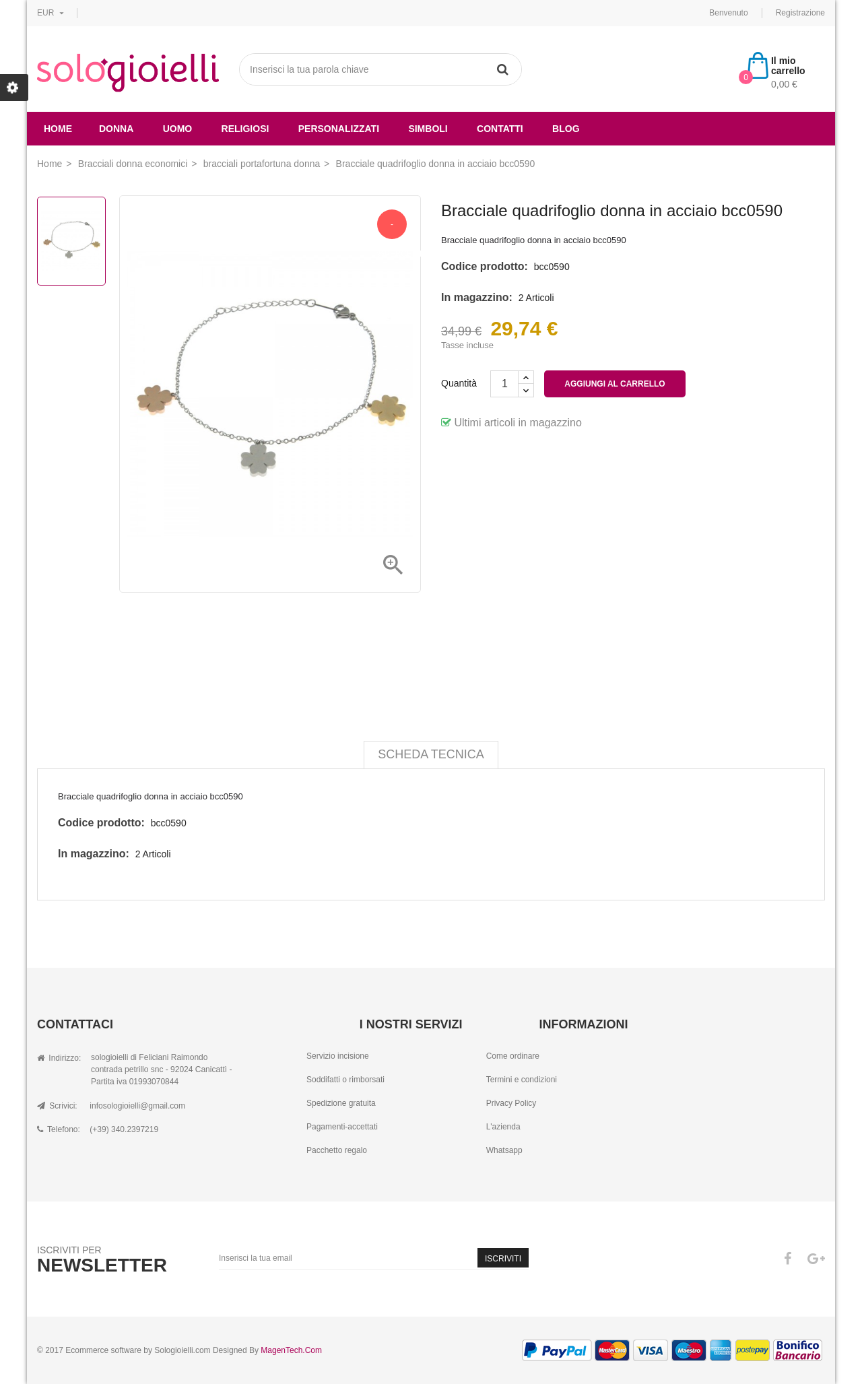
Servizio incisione (337, 1056)
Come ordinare (512, 1056)
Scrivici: (57, 1106)
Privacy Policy (511, 1103)
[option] (71, 241)
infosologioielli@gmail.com (137, 1106)
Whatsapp (504, 1150)
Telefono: (58, 1129)
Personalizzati (338, 128)
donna (116, 128)
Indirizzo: (59, 1058)
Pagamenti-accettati (342, 1126)
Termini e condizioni (521, 1079)
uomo (178, 128)
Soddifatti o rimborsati (345, 1079)
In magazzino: (476, 297)
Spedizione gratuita (341, 1103)
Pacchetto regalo (336, 1150)
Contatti (500, 128)
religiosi (245, 128)
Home (58, 128)
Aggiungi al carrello (614, 384)
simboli (427, 128)
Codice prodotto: (484, 266)
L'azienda (503, 1126)
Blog (565, 128)
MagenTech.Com (291, 1350)
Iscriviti (503, 1258)
